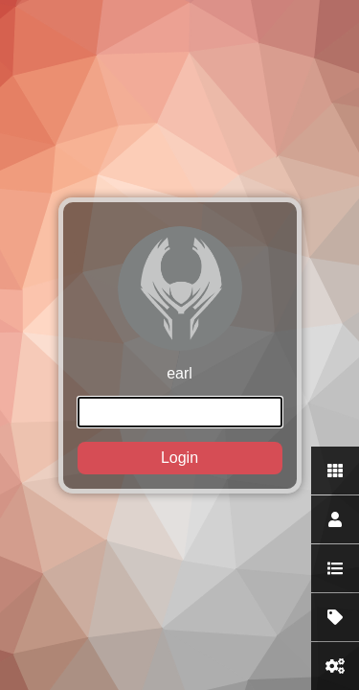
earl (180, 350)
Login (179, 457)
